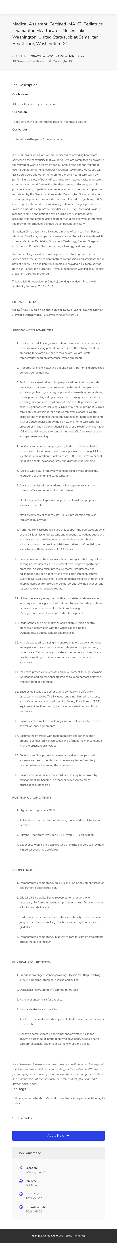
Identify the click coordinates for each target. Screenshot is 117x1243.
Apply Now (58, 1135)
